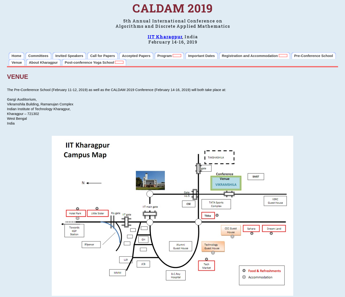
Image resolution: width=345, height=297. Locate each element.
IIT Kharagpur (165, 37)
